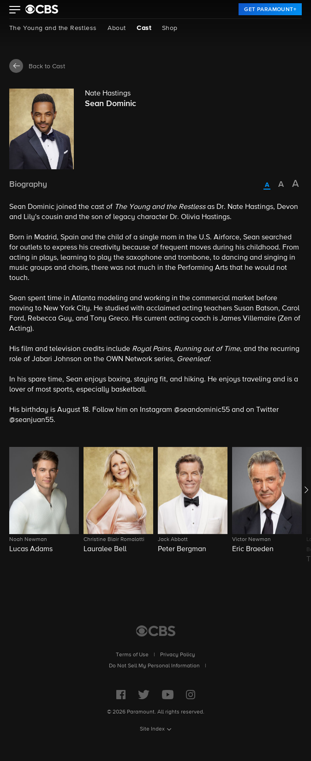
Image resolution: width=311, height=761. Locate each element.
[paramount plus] (41, 9)
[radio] (267, 185)
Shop (170, 28)
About (117, 28)
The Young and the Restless (52, 28)
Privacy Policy (177, 655)
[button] (15, 10)
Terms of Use (132, 655)
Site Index (152, 729)
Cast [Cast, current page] (144, 28)
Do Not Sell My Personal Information (154, 666)
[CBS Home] (155, 630)
